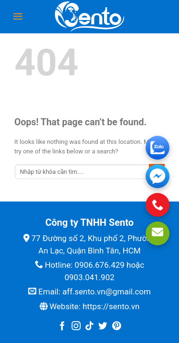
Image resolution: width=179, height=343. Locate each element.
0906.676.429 (99, 265)
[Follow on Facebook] (62, 327)
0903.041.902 (89, 277)
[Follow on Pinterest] (116, 327)
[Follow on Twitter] (102, 327)
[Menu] (17, 16)
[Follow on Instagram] (76, 327)
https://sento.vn (111, 306)
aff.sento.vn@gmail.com (107, 291)
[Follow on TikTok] (89, 327)
